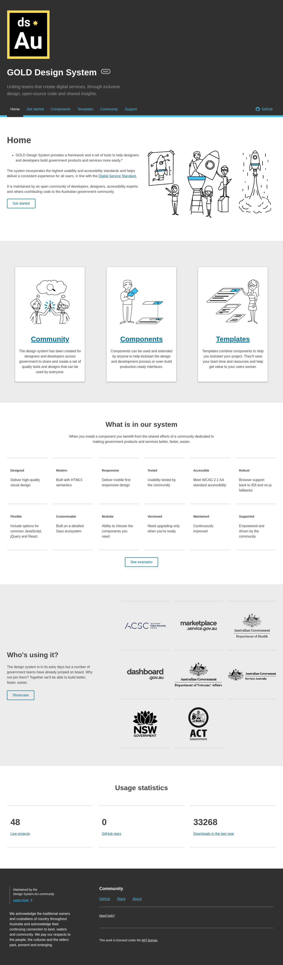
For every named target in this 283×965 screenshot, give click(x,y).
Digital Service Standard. (118, 176)
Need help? (107, 915)
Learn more (21, 900)
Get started (35, 109)
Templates (85, 109)
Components (61, 109)
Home (15, 109)
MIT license (149, 940)
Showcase (21, 695)
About (137, 899)
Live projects (20, 834)
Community (109, 109)
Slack (121, 899)
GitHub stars (111, 834)
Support (131, 109)
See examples (141, 562)
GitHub (267, 109)
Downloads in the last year (213, 834)
